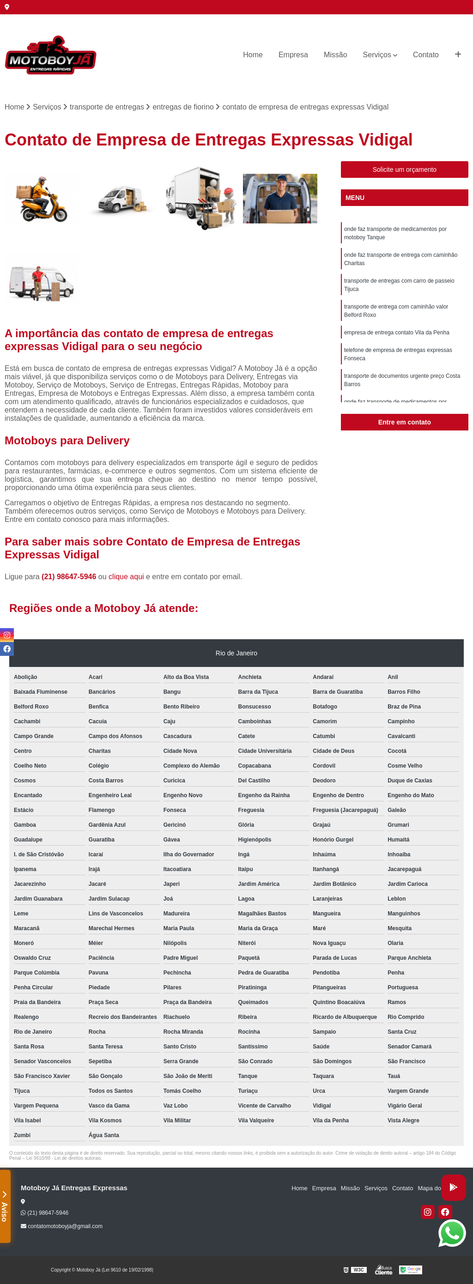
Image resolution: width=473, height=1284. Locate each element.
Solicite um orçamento (405, 169)
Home (253, 55)
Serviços (377, 55)
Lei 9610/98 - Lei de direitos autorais (63, 1158)
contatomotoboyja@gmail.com (62, 1226)
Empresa (293, 55)
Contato (426, 55)
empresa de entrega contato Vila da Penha (396, 332)
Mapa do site (435, 1188)
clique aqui (126, 577)
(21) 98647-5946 (70, 577)
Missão (335, 55)
